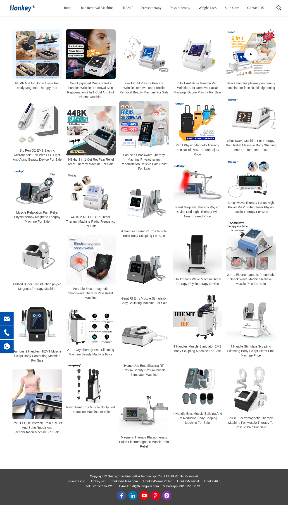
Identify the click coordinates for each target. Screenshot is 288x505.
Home (66, 8)
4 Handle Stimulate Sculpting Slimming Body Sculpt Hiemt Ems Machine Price (250, 351)
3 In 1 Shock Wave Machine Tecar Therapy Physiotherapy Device (197, 281)
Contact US (255, 8)
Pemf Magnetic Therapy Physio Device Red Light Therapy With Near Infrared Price (197, 212)
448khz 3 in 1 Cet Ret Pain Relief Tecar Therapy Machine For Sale (90, 162)
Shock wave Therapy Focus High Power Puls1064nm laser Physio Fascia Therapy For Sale (251, 207)
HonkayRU (212, 481)
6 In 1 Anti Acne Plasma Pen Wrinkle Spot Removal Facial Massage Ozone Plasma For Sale (197, 87)
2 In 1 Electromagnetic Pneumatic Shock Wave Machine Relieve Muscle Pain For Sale (250, 279)
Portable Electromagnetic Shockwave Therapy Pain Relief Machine (90, 293)
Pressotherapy (151, 8)
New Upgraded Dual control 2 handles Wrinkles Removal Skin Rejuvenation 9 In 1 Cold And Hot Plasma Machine (90, 90)
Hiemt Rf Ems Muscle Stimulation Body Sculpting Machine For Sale (144, 301)
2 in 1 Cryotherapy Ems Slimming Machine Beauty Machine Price (90, 352)
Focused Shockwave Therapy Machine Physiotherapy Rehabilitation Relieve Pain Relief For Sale (144, 161)
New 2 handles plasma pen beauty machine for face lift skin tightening (250, 85)
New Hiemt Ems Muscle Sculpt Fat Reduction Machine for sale (90, 410)
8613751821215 (103, 486)
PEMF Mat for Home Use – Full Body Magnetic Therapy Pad (37, 85)
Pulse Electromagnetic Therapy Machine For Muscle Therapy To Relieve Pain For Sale (250, 422)
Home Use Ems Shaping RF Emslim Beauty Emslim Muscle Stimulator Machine (144, 370)
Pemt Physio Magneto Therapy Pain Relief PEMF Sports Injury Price (197, 149)
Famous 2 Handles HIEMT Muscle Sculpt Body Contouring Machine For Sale (37, 356)
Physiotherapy (180, 8)
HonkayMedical (188, 481)
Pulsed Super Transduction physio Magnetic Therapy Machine (37, 286)
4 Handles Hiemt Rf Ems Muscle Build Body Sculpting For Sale (144, 233)
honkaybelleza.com (124, 481)
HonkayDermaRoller (157, 481)
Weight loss (207, 8)
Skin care (232, 8)
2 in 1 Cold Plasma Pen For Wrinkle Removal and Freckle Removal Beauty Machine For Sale (143, 87)
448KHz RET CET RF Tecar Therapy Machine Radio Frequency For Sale (90, 221)
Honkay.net (97, 481)
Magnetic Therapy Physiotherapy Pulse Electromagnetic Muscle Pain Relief (144, 442)
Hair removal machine (96, 8)
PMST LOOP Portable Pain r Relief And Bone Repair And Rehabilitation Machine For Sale (37, 427)
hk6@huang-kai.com (144, 486)
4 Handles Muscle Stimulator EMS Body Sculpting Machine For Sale (197, 349)
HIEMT (127, 8)
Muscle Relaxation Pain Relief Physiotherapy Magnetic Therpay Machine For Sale (37, 217)
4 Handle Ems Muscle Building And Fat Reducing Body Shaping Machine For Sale (197, 418)
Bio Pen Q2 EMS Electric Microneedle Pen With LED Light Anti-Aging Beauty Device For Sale (37, 155)
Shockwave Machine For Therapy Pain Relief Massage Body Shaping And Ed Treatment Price (251, 145)
